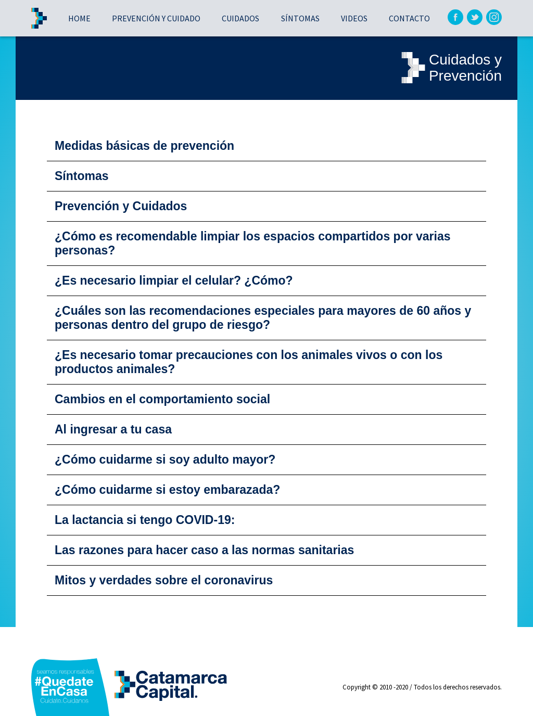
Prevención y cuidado (156, 18)
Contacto (409, 18)
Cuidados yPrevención (450, 68)
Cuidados (240, 18)
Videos (354, 18)
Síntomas (300, 18)
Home (79, 18)
